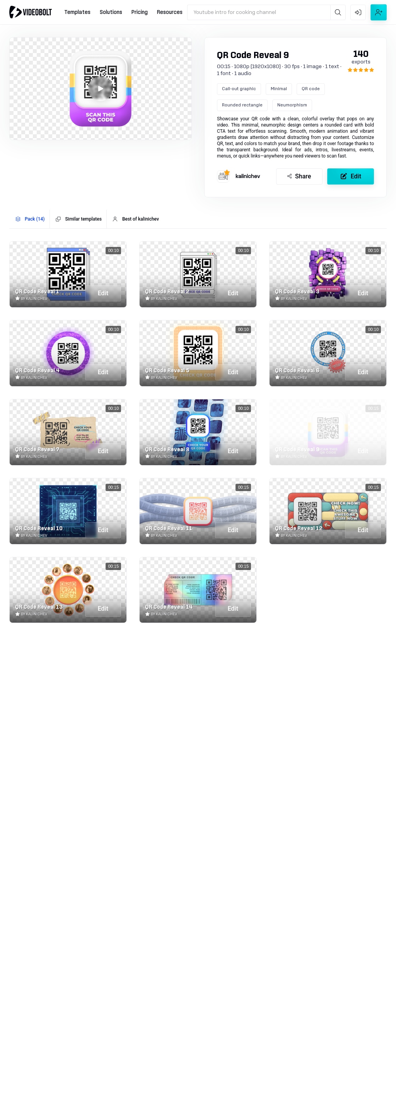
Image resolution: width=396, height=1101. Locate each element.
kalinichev (248, 176)
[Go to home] (30, 12)
